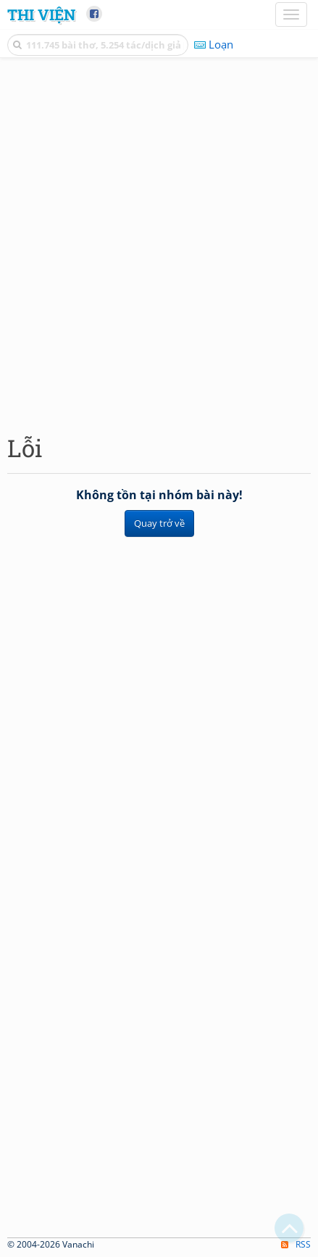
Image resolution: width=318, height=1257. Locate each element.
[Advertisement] (159, 242)
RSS (296, 1244)
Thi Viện (41, 14)
